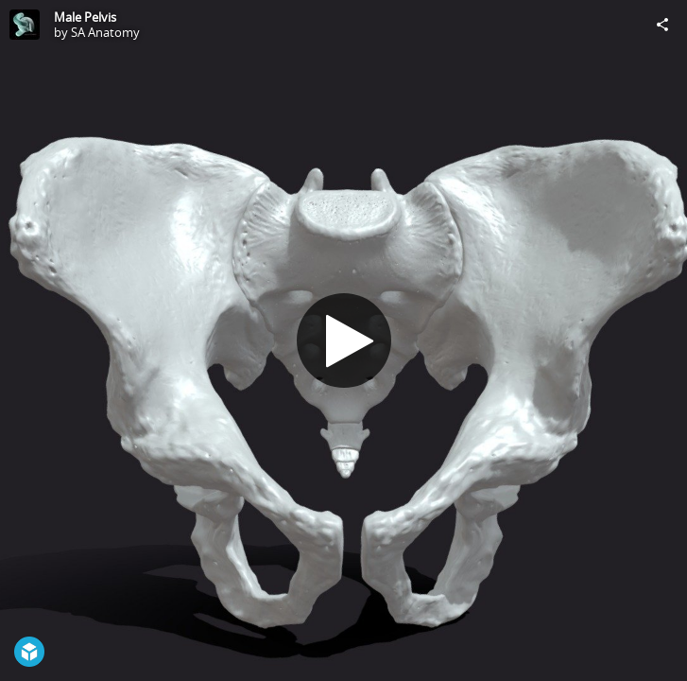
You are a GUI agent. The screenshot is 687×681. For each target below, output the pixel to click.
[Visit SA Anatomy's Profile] (24, 24)
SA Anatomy (105, 32)
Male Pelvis (85, 17)
